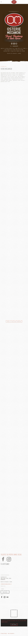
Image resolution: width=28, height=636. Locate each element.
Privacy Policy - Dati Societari (7, 633)
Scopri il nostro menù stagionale (14, 321)
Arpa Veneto (14, 624)
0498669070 (15, 46)
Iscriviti (5, 592)
